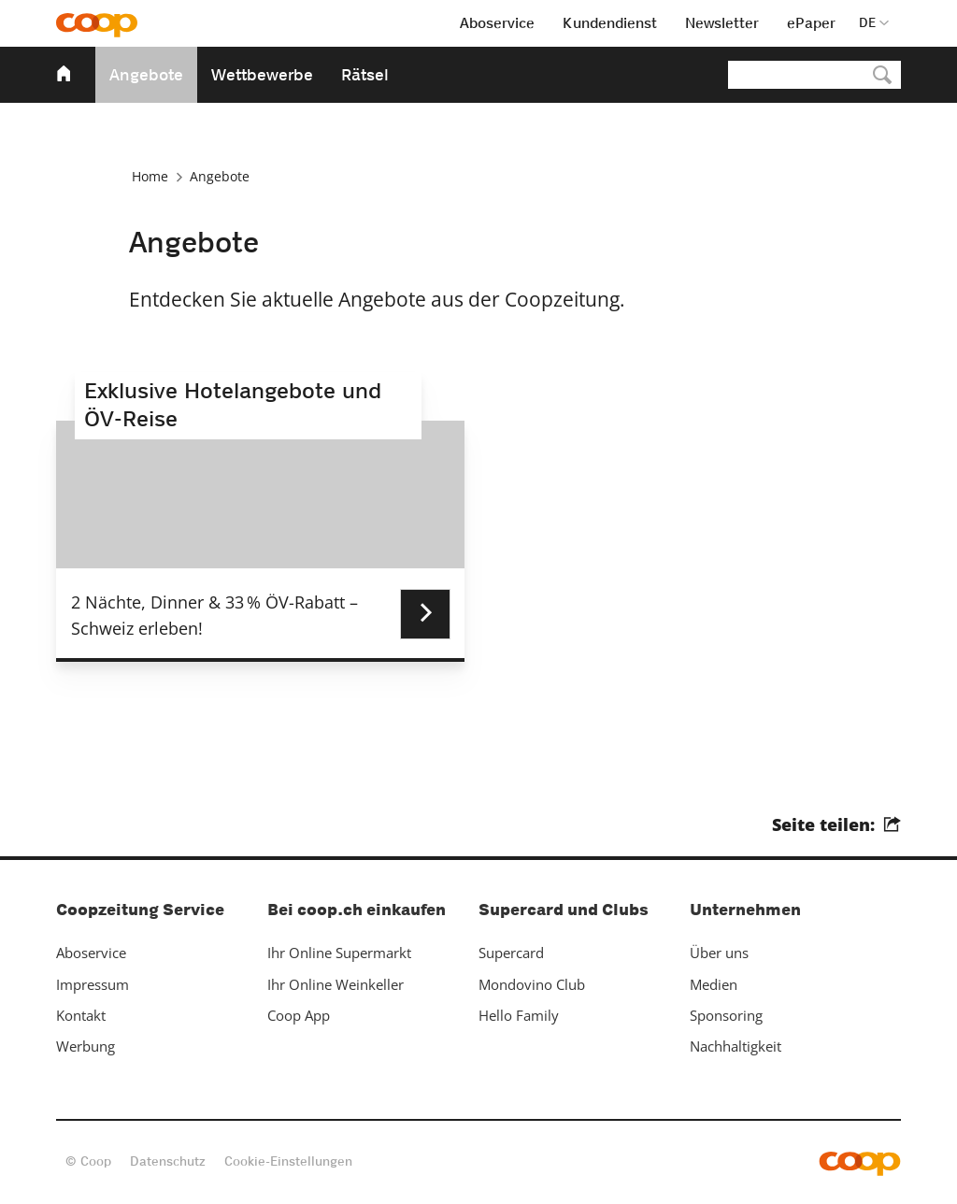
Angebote (146, 74)
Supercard (511, 952)
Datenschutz (168, 1161)
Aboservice (91, 952)
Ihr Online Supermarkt (339, 952)
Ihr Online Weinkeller (335, 984)
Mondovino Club (531, 984)
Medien (713, 984)
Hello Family (518, 1015)
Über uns (719, 952)
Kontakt (81, 1015)
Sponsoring (726, 1015)
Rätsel (365, 74)
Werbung (85, 1046)
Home (150, 176)
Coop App (298, 1015)
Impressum (92, 984)
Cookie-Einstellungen (288, 1161)
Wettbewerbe (262, 74)
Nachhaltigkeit (735, 1046)
